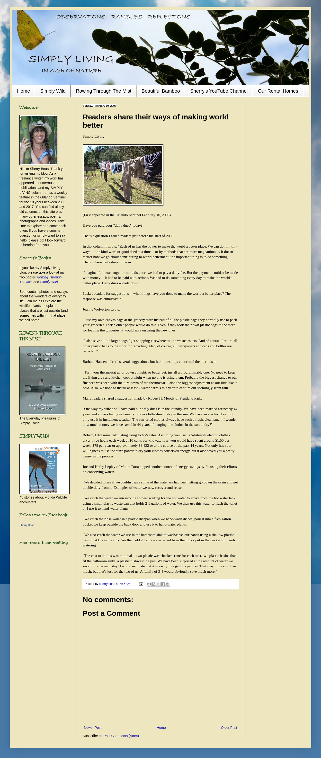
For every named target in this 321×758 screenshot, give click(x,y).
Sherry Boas (26, 525)
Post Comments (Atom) (121, 736)
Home (23, 91)
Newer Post (92, 728)
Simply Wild (52, 91)
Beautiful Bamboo (161, 91)
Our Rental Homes (278, 91)
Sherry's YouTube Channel (219, 91)
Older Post (229, 728)
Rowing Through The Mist (103, 91)
